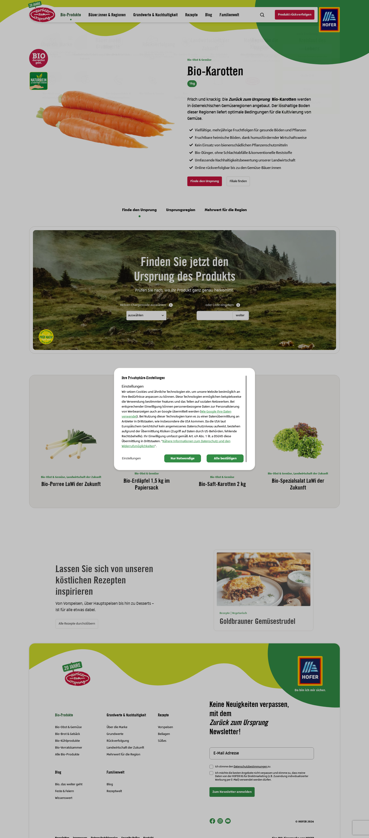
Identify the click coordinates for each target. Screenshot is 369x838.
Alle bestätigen (225, 458)
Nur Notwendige (183, 458)
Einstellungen (131, 458)
